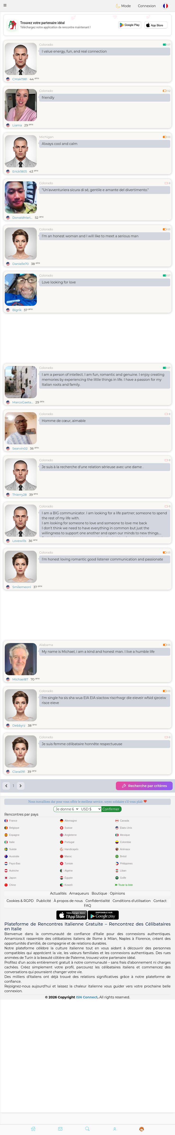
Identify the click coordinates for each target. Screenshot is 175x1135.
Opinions (117, 1018)
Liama (17, 125)
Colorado (46, 44)
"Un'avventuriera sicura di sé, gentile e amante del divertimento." (95, 190)
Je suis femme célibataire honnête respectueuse (82, 744)
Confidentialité (97, 1025)
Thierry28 (19, 494)
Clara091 (18, 771)
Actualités (58, 1018)
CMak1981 (19, 79)
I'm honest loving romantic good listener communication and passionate (102, 559)
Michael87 (20, 679)
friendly (48, 97)
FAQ (87, 1030)
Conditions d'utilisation (132, 1025)
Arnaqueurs (79, 1018)
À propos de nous (68, 1025)
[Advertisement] (87, 25)
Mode (123, 6)
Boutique (99, 1018)
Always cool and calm (59, 144)
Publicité (43, 1025)
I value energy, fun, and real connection (74, 51)
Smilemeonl (21, 587)
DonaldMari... (22, 217)
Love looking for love (59, 282)
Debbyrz (18, 725)
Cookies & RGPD (20, 1025)
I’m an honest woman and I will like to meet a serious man (90, 236)
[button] (5, 5)
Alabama (46, 645)
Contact (159, 1025)
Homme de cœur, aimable (64, 421)
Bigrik (17, 310)
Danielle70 (20, 264)
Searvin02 (20, 448)
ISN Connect (87, 1122)
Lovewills (19, 541)
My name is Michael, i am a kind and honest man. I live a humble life (98, 651)
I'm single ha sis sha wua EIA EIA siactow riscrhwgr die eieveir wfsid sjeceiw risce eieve (104, 700)
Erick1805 (19, 171)
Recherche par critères (144, 785)
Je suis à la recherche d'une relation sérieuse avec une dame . (92, 467)
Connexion (147, 6)
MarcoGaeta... (22, 402)
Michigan (46, 137)
